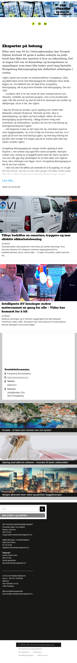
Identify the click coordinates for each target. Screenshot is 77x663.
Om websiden (23, 652)
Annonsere (37, 652)
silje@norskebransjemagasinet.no (15, 547)
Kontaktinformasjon (26, 655)
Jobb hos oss (42, 655)
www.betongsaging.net (17, 377)
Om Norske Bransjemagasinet (30, 649)
